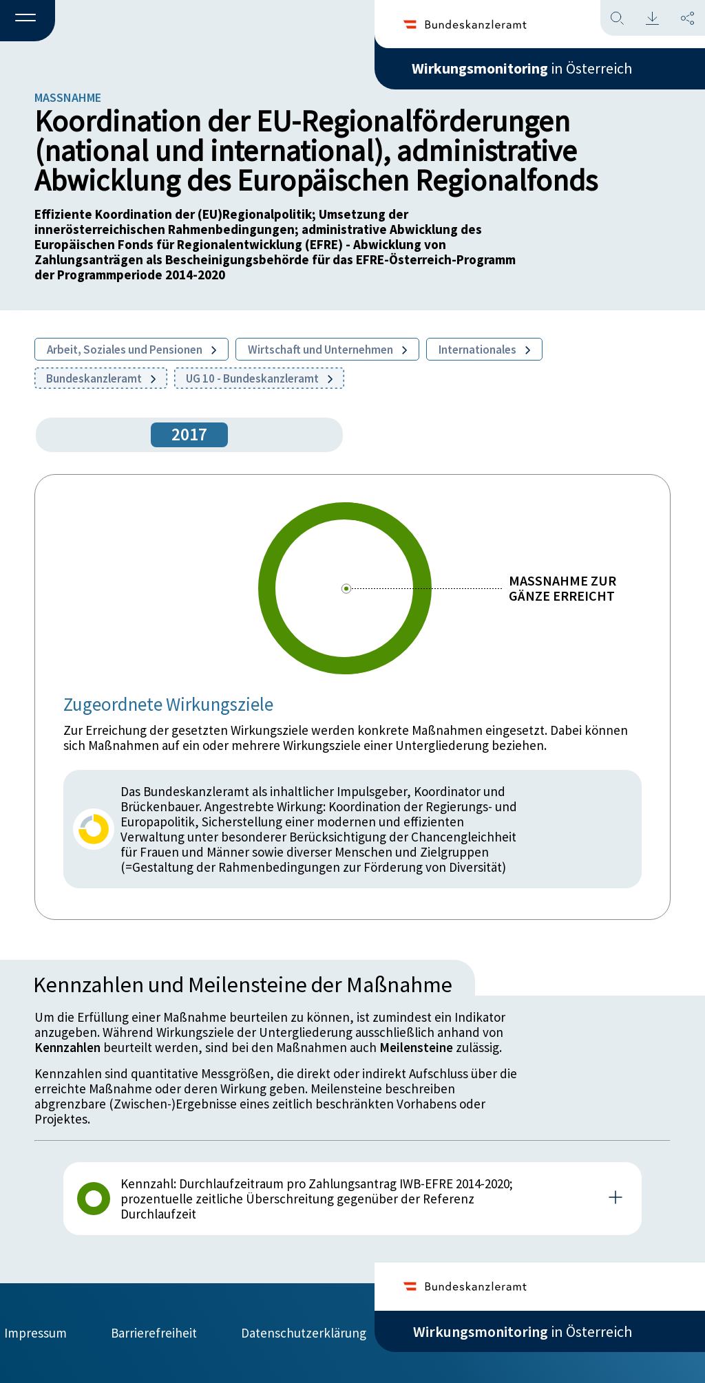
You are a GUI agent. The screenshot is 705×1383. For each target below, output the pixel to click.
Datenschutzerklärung (303, 1333)
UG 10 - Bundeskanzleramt (259, 378)
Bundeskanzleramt (101, 378)
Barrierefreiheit (154, 1333)
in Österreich (522, 68)
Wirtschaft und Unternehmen (327, 349)
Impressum (35, 1333)
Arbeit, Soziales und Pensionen (131, 349)
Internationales (484, 349)
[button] (27, 21)
